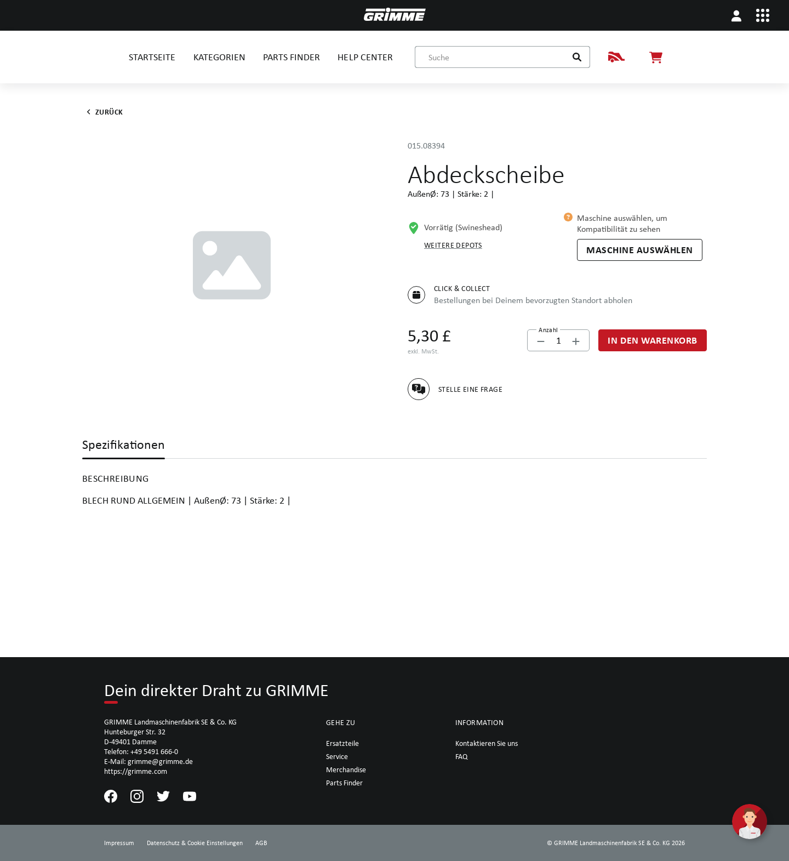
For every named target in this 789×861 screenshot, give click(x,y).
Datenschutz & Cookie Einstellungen (195, 843)
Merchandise (346, 769)
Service (337, 756)
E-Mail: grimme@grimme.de (148, 761)
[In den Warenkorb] (652, 340)
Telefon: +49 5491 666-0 (141, 751)
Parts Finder (344, 783)
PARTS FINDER (291, 56)
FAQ (461, 756)
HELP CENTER (365, 56)
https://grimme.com (135, 771)
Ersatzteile (342, 743)
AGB (261, 843)
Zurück (102, 111)
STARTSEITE (152, 56)
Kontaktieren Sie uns (486, 743)
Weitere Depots (453, 245)
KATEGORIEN (219, 56)
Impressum (119, 843)
